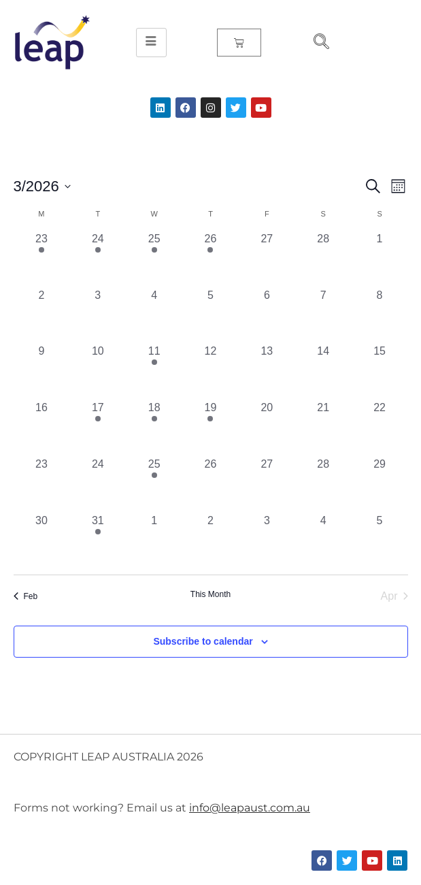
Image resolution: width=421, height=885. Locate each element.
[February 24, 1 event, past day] (97, 259)
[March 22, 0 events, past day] (380, 428)
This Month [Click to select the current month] (210, 594)
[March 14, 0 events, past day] (323, 371)
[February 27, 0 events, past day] (267, 259)
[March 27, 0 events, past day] (267, 484)
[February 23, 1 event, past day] (42, 259)
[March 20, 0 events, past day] (267, 428)
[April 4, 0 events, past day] (323, 541)
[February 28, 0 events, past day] (323, 259)
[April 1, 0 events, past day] (154, 541)
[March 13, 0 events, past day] (267, 371)
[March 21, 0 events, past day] (323, 428)
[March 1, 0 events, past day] (380, 259)
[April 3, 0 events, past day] (267, 541)
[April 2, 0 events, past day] (210, 541)
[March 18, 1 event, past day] (154, 428)
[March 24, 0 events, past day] (97, 484)
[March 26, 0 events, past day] (210, 484)
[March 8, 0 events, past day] (380, 315)
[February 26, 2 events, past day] (210, 259)
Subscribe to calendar (202, 641)
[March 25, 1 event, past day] (154, 484)
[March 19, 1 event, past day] (210, 428)
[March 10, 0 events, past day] (97, 371)
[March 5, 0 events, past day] (210, 315)
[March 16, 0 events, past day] (42, 428)
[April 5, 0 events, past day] (380, 541)
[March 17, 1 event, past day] (97, 428)
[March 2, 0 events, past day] (42, 315)
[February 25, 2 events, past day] (154, 259)
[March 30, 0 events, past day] (42, 541)
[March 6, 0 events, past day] (267, 315)
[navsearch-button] (315, 43)
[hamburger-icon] (151, 43)
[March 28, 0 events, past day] (323, 484)
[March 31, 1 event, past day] (97, 541)
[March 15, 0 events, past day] (380, 371)
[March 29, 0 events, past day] (380, 484)
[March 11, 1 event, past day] (154, 371)
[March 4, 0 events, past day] (154, 315)
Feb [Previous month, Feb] (26, 596)
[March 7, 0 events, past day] (323, 315)
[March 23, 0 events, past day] (42, 484)
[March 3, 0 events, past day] (97, 315)
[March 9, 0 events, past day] (42, 371)
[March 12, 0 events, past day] (210, 371)
